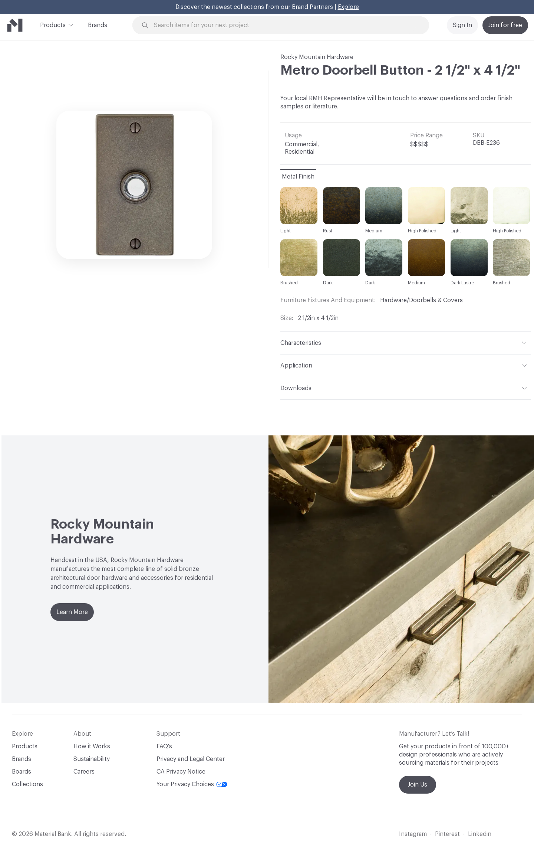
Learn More (72, 612)
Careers (84, 772)
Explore (348, 7)
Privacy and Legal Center (190, 759)
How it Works (91, 746)
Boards (21, 772)
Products (53, 24)
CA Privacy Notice (180, 772)
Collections (27, 784)
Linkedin (479, 834)
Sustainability (91, 759)
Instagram (413, 834)
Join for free (505, 25)
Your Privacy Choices (191, 784)
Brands (97, 25)
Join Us (417, 785)
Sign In (462, 25)
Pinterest (447, 834)
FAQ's (164, 746)
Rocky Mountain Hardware (316, 57)
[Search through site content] (285, 25)
